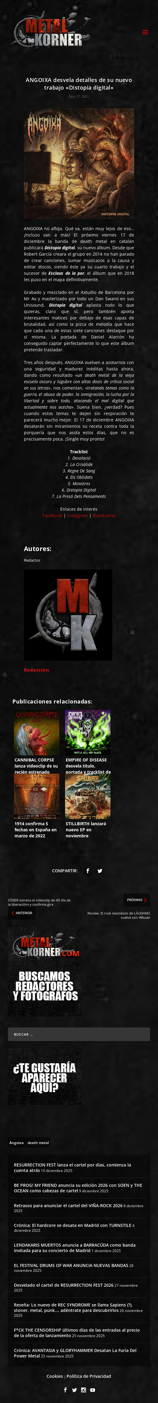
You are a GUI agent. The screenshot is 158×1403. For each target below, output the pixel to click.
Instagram (77, 515)
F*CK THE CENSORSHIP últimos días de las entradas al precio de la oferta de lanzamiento (77, 1332)
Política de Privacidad (89, 1376)
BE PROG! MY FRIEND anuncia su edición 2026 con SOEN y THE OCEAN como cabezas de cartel (78, 1188)
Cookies (55, 1376)
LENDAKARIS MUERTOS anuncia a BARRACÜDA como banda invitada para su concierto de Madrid (75, 1247)
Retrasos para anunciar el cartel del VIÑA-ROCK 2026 (68, 1205)
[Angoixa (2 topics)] (16, 1142)
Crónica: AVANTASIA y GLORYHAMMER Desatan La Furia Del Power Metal (75, 1353)
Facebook (52, 515)
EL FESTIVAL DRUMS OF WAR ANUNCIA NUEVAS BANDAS (71, 1265)
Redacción (36, 670)
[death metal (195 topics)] (38, 1142)
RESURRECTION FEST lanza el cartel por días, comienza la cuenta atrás (72, 1167)
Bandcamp (104, 515)
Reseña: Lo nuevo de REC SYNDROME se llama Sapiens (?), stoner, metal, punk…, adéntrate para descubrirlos (73, 1307)
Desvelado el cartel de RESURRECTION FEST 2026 (64, 1285)
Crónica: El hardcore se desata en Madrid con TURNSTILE (72, 1225)
